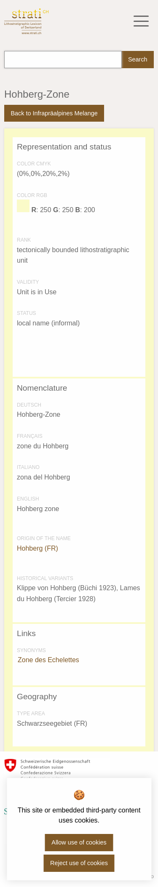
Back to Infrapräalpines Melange (54, 113)
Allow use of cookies (78, 842)
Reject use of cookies (79, 863)
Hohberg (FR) (37, 548)
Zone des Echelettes (48, 659)
